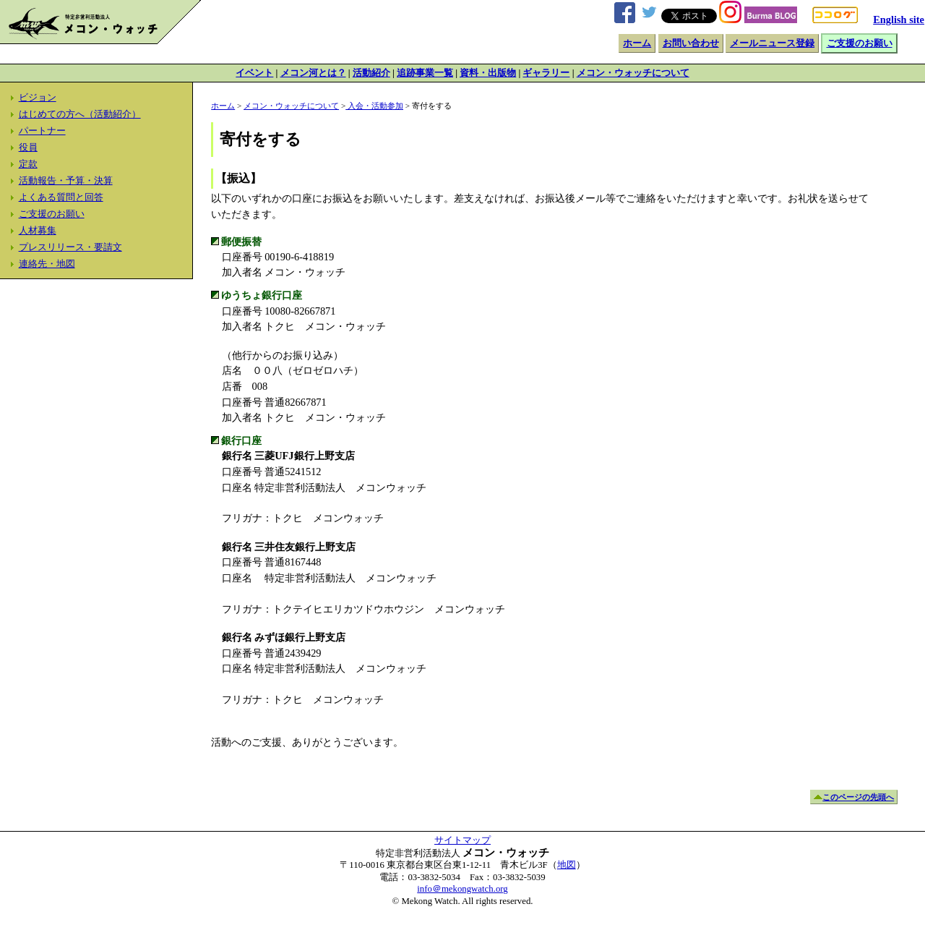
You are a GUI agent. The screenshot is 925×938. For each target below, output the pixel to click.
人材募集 (37, 231)
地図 (566, 865)
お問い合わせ (691, 43)
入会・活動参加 (374, 105)
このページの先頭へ (858, 797)
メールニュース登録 (772, 43)
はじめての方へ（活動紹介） (80, 114)
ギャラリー (545, 73)
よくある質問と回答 (61, 197)
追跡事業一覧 (425, 73)
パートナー (42, 131)
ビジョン (37, 98)
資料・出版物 (488, 73)
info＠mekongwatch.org (462, 889)
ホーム (637, 43)
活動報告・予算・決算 (66, 181)
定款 (28, 164)
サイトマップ (462, 840)
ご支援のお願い (859, 43)
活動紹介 (371, 73)
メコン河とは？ (313, 73)
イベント (254, 73)
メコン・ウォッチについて (633, 73)
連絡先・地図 (47, 264)
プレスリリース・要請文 (70, 247)
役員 (28, 147)
